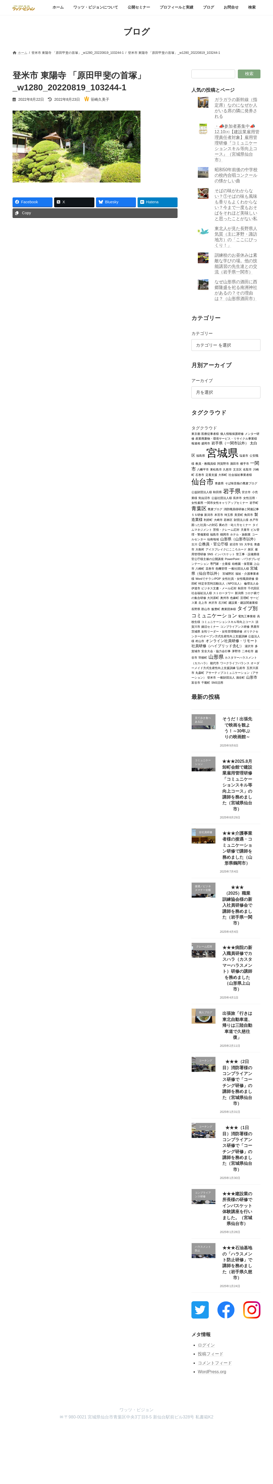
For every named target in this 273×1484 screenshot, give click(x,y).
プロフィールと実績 (130, 1432)
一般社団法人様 (238, 568)
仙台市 (202, 481)
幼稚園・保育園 (242, 563)
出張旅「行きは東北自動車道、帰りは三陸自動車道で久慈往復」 (237, 1025)
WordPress (107, 1475)
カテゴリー (202, 333)
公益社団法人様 (221, 497)
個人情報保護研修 (232, 433)
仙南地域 (213, 539)
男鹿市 (255, 626)
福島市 (214, 534)
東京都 (195, 433)
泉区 (251, 549)
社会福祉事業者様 (240, 474)
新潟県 (239, 592)
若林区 (228, 519)
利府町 (208, 519)
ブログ (160, 1432)
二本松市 (248, 650)
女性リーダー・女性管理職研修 (221, 631)
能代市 (214, 662)
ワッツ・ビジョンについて (56, 1432)
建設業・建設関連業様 (243, 602)
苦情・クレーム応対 (226, 529)
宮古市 (246, 491)
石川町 (222, 602)
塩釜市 (243, 455)
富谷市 (195, 682)
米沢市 (212, 602)
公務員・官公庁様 (213, 544)
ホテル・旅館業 (240, 534)
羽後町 (202, 657)
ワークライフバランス (235, 662)
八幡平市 (203, 469)
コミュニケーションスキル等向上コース (227, 621)
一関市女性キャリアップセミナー (226, 502)
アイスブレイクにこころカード (226, 549)
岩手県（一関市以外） (230, 443)
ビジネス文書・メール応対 (218, 588)
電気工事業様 (247, 616)
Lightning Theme (134, 1475)
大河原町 (213, 597)
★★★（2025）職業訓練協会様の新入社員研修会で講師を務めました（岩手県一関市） (237, 905)
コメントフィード (215, 1363)
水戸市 (254, 519)
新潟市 (208, 514)
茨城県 (195, 631)
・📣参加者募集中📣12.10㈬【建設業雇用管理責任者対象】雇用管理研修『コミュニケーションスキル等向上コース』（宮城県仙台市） (236, 143)
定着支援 (211, 474)
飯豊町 (215, 608)
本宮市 (218, 514)
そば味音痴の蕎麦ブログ (241, 483)
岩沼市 (234, 544)
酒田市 (234, 463)
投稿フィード (210, 1354)
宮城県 (222, 453)
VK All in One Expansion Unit (170, 1475)
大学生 (248, 544)
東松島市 (216, 469)
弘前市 (240, 667)
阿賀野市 (223, 463)
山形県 (216, 656)
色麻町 (234, 597)
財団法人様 (241, 519)
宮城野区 (228, 573)
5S (241, 544)
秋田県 (217, 491)
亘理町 (244, 597)
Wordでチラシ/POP (208, 578)
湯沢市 (249, 645)
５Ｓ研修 (197, 514)
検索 (249, 73)
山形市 (251, 677)
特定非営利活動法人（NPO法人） (220, 583)
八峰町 (199, 568)
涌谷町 (240, 677)
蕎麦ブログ (215, 508)
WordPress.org (212, 1371)
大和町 (222, 474)
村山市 (199, 640)
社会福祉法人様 (201, 592)
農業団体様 (228, 608)
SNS (210, 554)
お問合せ (181, 1432)
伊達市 (195, 588)
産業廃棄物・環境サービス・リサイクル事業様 (226, 438)
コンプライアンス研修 (235, 626)
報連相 (195, 443)
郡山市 (205, 608)
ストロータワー (223, 592)
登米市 (211, 677)
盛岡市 (205, 443)
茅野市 (236, 650)
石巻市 (199, 474)
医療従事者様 (210, 433)
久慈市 (227, 469)
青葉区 (199, 508)
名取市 (247, 469)
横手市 (244, 463)
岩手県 (232, 491)
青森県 (219, 483)
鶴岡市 (224, 534)
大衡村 (199, 549)
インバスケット (224, 554)
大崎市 (218, 519)
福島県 (200, 455)
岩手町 (254, 502)
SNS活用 (217, 682)
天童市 (245, 529)
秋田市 (242, 588)
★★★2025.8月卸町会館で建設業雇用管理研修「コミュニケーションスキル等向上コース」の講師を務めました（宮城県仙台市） (237, 785)
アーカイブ (202, 380)
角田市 (248, 514)
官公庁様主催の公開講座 (207, 558)
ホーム (22, 1432)
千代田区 (253, 588)
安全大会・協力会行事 (216, 650)
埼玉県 (228, 514)
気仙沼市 (204, 497)
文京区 (237, 469)
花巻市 (210, 568)
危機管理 (221, 568)
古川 (194, 544)
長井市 (237, 497)
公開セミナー (96, 1432)
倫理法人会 (251, 583)
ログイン (206, 1345)
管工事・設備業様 (247, 554)
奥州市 (224, 597)
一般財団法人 (226, 677)
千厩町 (205, 682)
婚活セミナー (210, 626)
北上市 (202, 602)
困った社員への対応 (204, 524)
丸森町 (199, 672)
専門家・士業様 (220, 563)
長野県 (195, 608)
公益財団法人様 (201, 491)
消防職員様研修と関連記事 (241, 508)
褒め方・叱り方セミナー (235, 524)
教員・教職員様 (205, 463)
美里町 (238, 514)
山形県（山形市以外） (239, 539)
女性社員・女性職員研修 (238, 578)
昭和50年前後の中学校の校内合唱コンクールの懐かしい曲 (236, 175)
